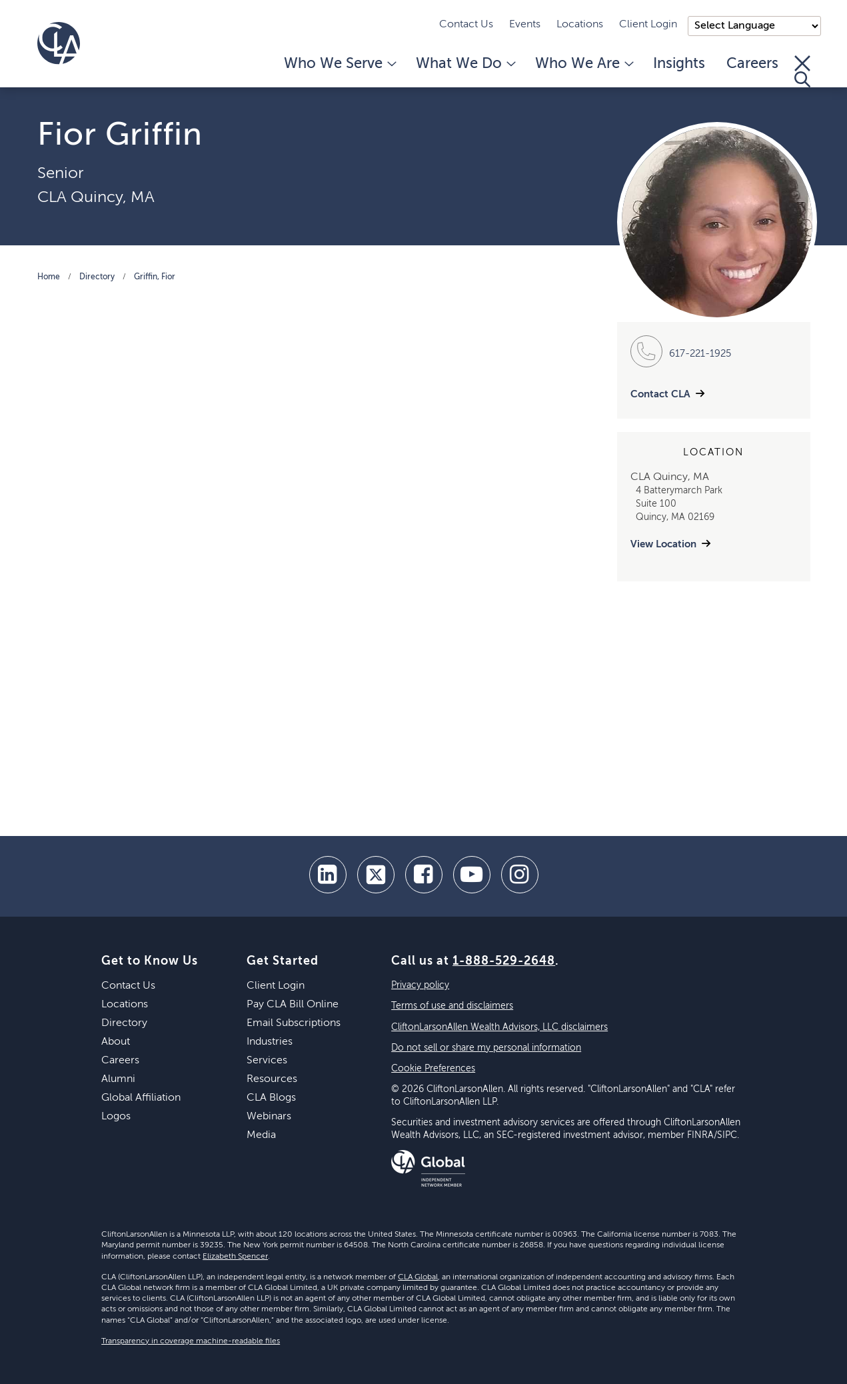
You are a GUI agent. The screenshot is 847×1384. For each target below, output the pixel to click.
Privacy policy (420, 985)
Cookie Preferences (433, 1068)
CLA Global (418, 1277)
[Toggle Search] (802, 71)
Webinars (269, 1116)
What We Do (465, 64)
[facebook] (423, 874)
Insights (679, 64)
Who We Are (583, 64)
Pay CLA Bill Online (293, 1004)
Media (261, 1135)
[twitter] (376, 874)
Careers (752, 64)
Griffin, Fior (154, 277)
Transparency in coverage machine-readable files (190, 1341)
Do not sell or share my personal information (486, 1048)
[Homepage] (58, 43)
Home (48, 277)
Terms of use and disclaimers (452, 1006)
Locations (579, 24)
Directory (97, 277)
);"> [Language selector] (754, 26)
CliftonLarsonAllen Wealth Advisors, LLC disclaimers (499, 1027)
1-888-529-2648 (503, 961)
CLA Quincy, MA (96, 197)
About (115, 1042)
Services (267, 1060)
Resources (272, 1079)
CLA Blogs (271, 1098)
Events (524, 24)
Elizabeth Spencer (235, 1257)
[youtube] (471, 874)
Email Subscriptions (294, 1023)
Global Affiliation (141, 1098)
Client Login (648, 24)
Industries (270, 1042)
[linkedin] (328, 874)
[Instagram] (519, 874)
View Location (663, 544)
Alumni (118, 1079)
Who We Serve (339, 64)
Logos (116, 1116)
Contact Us (466, 24)
